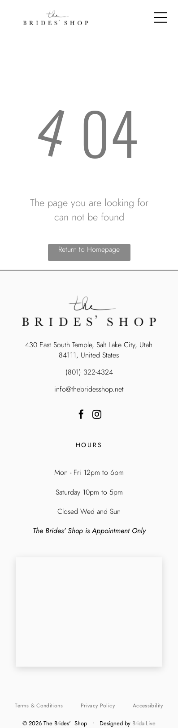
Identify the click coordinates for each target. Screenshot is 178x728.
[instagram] (97, 415)
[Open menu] (160, 17)
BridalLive (144, 723)
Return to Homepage (89, 249)
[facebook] (81, 415)
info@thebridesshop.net (89, 389)
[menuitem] (38, 706)
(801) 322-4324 (89, 372)
